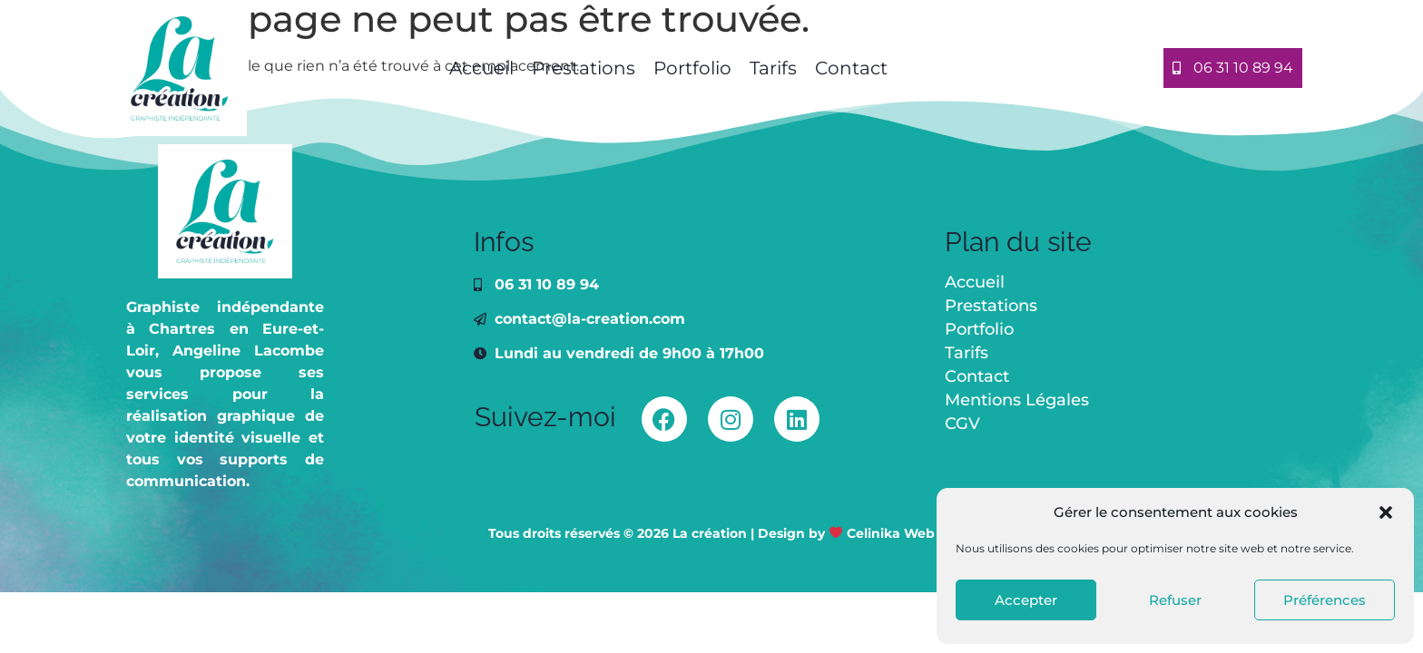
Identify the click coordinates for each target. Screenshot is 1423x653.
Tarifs (773, 68)
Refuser (1175, 600)
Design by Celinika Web (846, 533)
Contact (851, 68)
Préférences (1324, 600)
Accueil (479, 68)
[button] (1386, 512)
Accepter (1026, 600)
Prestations (583, 68)
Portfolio (692, 68)
